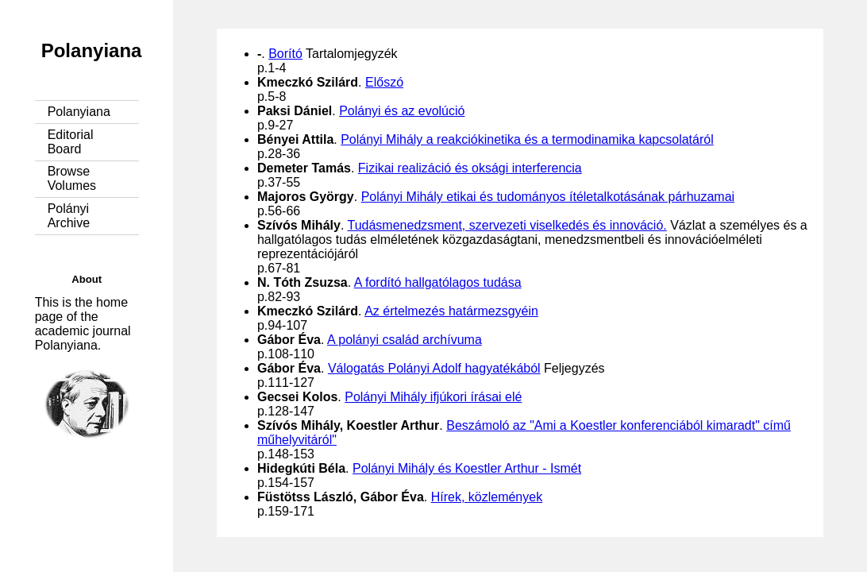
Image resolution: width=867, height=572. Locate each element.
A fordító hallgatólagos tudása (438, 282)
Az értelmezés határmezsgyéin (451, 311)
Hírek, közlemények (487, 497)
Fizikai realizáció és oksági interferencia (470, 168)
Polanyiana (91, 50)
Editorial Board (71, 142)
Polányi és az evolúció (401, 111)
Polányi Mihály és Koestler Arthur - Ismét (467, 468)
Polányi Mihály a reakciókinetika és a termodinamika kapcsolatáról (527, 139)
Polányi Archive (69, 216)
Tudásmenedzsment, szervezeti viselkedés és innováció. (506, 225)
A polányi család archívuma (404, 339)
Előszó (384, 82)
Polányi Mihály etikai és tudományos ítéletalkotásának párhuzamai (547, 196)
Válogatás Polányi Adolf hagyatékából (434, 368)
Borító (285, 53)
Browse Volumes (72, 178)
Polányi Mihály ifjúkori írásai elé (433, 397)
